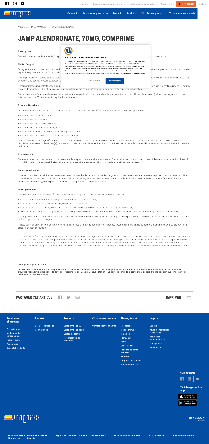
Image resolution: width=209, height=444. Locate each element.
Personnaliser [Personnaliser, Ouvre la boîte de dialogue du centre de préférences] (94, 81)
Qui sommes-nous (157, 435)
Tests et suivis (13, 340)
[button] (7, 4)
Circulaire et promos (104, 318)
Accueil (22, 27)
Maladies (125, 334)
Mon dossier (186, 4)
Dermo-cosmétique (44, 326)
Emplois (84, 4)
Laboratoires (127, 346)
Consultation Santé (16, 348)
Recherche (126, 326)
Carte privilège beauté (75, 330)
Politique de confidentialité (127, 435)
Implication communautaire (143, 4)
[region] (106, 66)
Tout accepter (115, 81)
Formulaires (127, 338)
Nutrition (125, 356)
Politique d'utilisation (183, 435)
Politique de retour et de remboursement (28, 435)
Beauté (39, 318)
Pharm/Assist (39, 27)
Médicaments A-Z (129, 364)
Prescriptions (13, 329)
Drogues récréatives (131, 360)
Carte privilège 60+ (73, 326)
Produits (69, 318)
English (202, 4)
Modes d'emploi (128, 330)
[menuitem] (72, 13)
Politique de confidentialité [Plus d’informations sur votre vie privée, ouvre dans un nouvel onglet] (134, 73)
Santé (123, 342)
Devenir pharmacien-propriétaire (109, 4)
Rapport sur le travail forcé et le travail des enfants (81, 435)
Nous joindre (167, 4)
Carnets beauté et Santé (104, 326)
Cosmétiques (41, 330)
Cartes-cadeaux (72, 334)
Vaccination (12, 344)
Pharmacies (14, 438)
